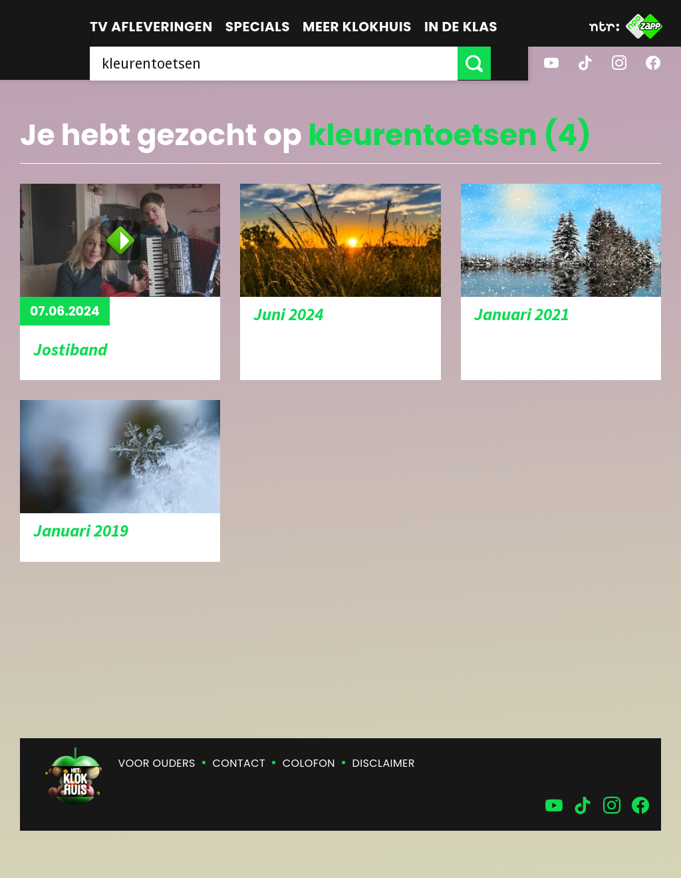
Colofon (309, 763)
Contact (239, 763)
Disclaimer (383, 763)
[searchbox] (292, 63)
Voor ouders (157, 763)
